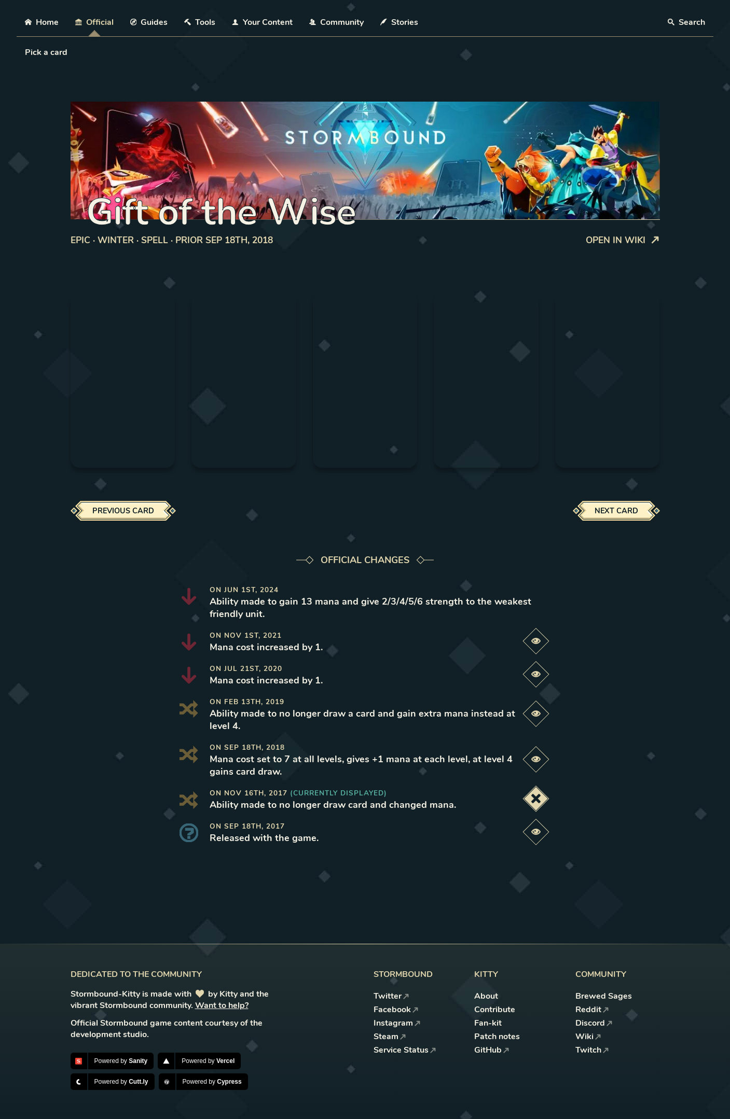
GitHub (491, 1050)
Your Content (262, 22)
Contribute (494, 1009)
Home (42, 22)
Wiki (588, 1036)
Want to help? (222, 1005)
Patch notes (497, 1036)
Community (336, 22)
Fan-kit (488, 1023)
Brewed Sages (603, 996)
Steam (390, 1036)
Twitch (592, 1050)
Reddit (592, 1009)
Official (94, 22)
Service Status (405, 1050)
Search (686, 22)
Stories (399, 22)
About (486, 996)
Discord (594, 1023)
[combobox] (26, 52)
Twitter (391, 996)
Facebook (396, 1009)
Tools (199, 22)
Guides (149, 22)
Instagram (397, 1023)
